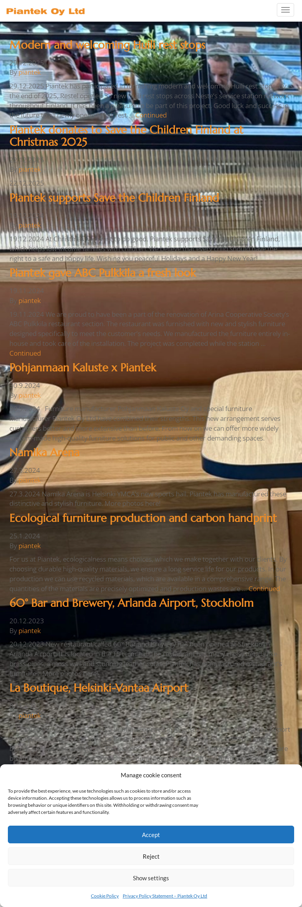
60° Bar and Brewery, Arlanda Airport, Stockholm (131, 603)
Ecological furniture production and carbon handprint (143, 518)
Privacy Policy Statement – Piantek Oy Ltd (165, 896)
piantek (29, 72)
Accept (151, 834)
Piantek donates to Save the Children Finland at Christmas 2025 (126, 136)
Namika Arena (44, 452)
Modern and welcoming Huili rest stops (107, 45)
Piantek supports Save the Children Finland (114, 198)
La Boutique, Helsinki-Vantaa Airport (98, 688)
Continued (151, 114)
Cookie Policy (105, 896)
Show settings (151, 877)
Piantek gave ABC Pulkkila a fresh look (102, 273)
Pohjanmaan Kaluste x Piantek (82, 368)
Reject (151, 856)
